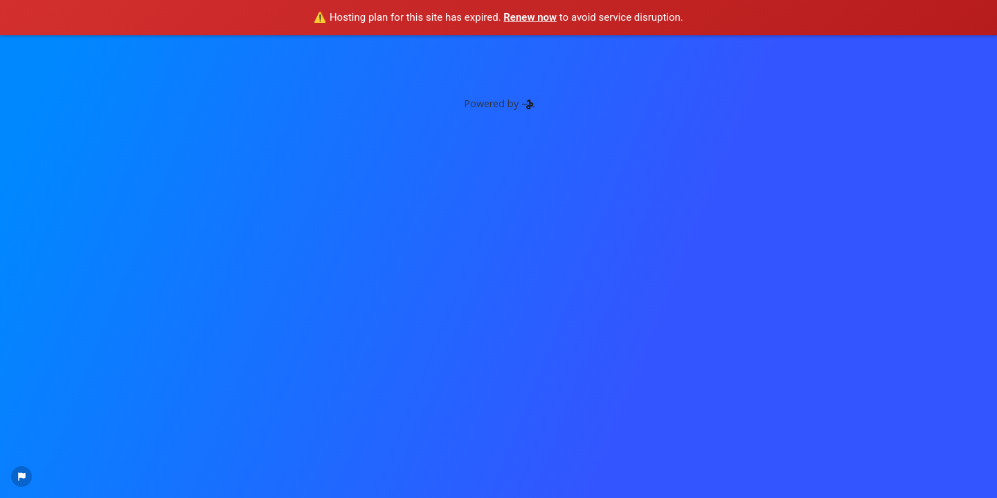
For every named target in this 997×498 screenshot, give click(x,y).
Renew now (530, 17)
